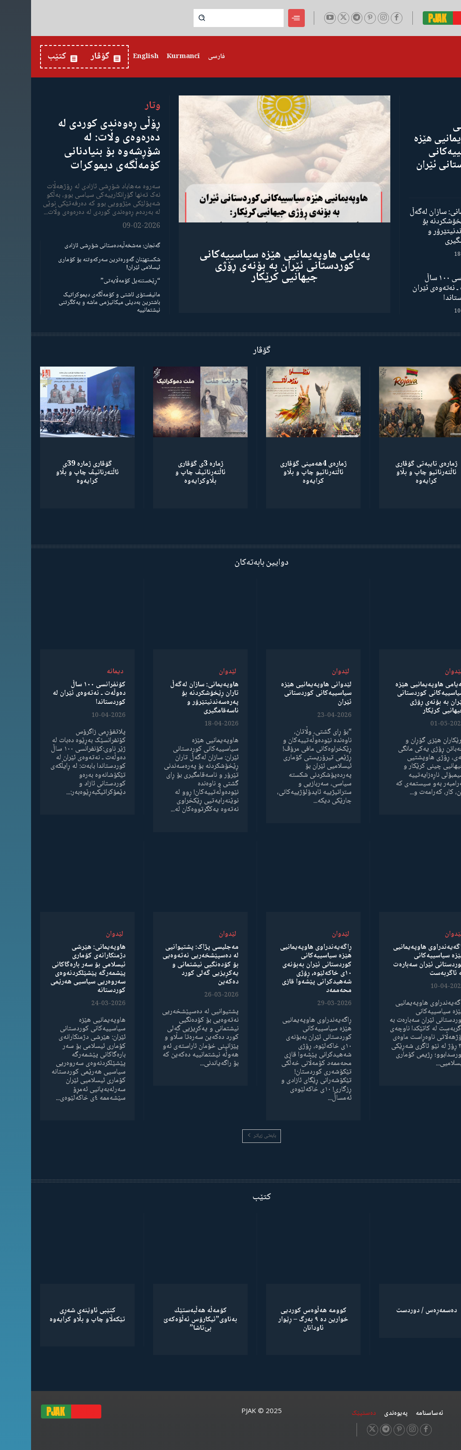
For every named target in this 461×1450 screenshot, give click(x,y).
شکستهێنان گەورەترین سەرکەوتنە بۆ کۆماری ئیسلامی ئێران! (78, 263)
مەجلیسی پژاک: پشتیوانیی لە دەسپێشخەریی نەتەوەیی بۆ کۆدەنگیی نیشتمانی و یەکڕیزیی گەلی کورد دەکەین (169, 964)
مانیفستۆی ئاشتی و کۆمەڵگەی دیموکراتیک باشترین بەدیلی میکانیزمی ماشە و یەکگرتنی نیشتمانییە (78, 303)
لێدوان (422, 671)
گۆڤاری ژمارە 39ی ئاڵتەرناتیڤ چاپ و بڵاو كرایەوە (56, 472)
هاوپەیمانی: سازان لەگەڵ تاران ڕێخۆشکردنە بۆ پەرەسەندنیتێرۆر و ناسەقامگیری (415, 226)
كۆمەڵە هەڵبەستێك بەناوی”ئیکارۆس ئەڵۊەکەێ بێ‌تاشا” (169, 1319)
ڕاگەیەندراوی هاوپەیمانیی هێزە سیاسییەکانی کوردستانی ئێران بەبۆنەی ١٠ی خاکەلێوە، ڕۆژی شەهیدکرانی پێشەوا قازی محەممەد (285, 969)
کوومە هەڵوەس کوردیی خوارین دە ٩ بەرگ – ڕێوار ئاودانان (282, 1319)
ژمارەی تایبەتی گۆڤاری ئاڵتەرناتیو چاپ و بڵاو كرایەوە (395, 472)
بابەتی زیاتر (230, 1136)
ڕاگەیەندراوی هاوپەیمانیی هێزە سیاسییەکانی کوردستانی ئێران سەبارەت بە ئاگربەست (398, 960)
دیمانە (84, 671)
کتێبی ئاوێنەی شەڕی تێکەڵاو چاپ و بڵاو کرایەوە (56, 1315)
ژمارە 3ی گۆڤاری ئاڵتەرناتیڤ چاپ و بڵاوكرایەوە (169, 472)
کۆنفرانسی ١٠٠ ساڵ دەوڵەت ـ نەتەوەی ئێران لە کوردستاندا (416, 288)
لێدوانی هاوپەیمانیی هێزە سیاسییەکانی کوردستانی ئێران (417, 145)
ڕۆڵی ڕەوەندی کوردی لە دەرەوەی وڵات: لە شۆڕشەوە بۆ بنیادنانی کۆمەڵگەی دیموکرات (78, 145)
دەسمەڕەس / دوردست (395, 1311)
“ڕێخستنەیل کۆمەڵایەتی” (99, 281)
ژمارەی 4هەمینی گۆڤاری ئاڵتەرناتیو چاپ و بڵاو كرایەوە (282, 472)
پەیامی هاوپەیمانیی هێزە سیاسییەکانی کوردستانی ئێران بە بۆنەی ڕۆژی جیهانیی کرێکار (253, 266)
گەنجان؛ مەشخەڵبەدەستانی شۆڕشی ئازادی (81, 245)
